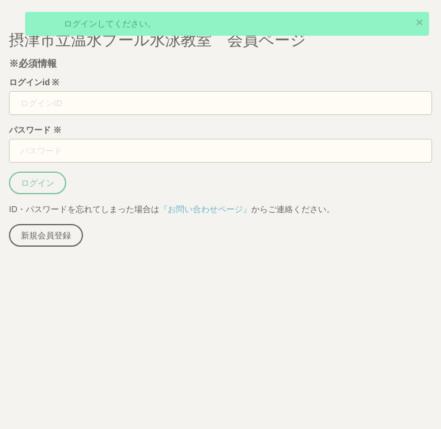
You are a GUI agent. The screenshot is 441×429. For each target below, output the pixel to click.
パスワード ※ (35, 130)
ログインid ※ (34, 82)
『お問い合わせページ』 (205, 209)
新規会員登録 (46, 235)
